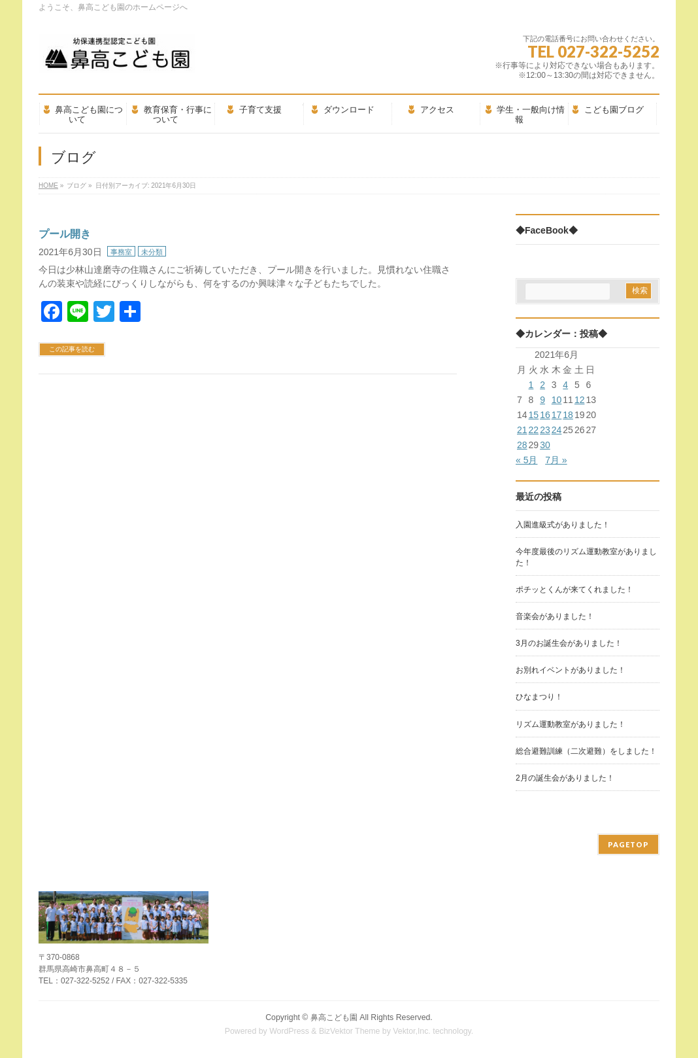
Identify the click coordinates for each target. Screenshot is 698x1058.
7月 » (556, 460)
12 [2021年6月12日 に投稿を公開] (579, 400)
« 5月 (526, 460)
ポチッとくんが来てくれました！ (574, 589)
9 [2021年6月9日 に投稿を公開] (542, 400)
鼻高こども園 (333, 1017)
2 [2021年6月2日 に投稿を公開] (542, 384)
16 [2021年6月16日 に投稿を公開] (545, 415)
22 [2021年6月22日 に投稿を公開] (534, 430)
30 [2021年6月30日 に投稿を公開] (545, 445)
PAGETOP (628, 844)
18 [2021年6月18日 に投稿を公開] (568, 415)
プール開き (65, 233)
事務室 (121, 252)
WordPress (289, 1031)
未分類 (152, 252)
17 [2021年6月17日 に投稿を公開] (557, 415)
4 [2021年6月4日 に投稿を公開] (565, 384)
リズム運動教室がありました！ (570, 724)
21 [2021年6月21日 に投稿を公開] (522, 430)
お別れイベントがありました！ (570, 670)
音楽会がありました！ (555, 616)
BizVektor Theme (349, 1031)
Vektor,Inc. (412, 1031)
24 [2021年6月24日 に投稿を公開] (557, 430)
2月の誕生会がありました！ (565, 778)
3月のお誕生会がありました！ (569, 643)
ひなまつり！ (539, 696)
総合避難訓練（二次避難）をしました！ (586, 751)
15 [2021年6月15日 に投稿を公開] (534, 415)
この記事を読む (72, 349)
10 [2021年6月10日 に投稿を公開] (557, 400)
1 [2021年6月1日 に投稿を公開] (531, 384)
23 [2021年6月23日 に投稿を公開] (545, 430)
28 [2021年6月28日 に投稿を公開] (522, 445)
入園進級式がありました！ (563, 524)
